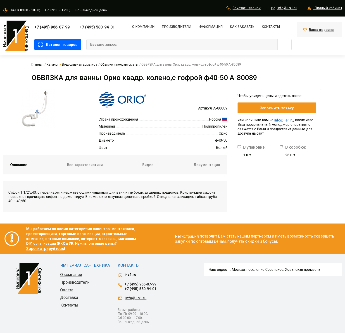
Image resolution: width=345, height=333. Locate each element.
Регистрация (187, 236)
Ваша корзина (321, 30)
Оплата (66, 290)
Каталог (53, 64)
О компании (143, 27)
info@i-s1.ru (284, 8)
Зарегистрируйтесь (45, 248)
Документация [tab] (206, 165)
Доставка (69, 297)
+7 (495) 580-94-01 (97, 27)
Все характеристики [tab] (85, 165)
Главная (37, 64)
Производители (176, 27)
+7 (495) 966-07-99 (52, 27)
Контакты (271, 27)
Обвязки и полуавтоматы (119, 64)
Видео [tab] (148, 165)
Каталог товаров (58, 44)
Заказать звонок (243, 8)
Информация (210, 27)
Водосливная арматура (79, 64)
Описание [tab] (18, 165)
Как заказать (242, 27)
